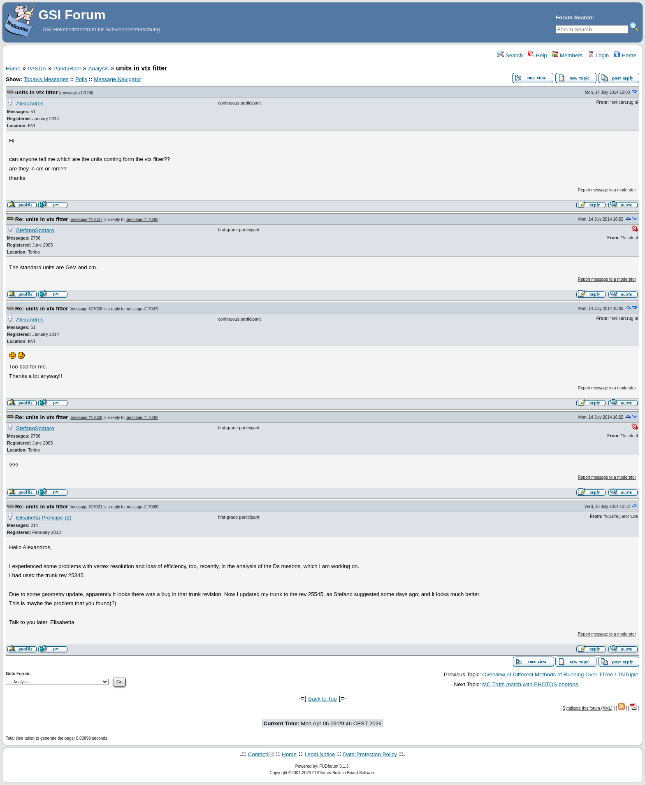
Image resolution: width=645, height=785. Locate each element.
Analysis (98, 68)
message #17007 (86, 219)
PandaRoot (67, 68)
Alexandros (30, 103)
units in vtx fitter (36, 92)
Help (537, 55)
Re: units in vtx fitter (41, 219)
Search (510, 55)
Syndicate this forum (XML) (588, 708)
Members (567, 55)
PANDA (37, 68)
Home (625, 55)
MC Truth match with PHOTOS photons (530, 684)
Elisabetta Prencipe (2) (44, 518)
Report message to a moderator (607, 190)
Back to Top (322, 699)
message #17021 (86, 507)
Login (598, 55)
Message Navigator (117, 79)
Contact (257, 754)
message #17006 (76, 93)
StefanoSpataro (35, 230)
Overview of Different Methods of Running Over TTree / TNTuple (560, 674)
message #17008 (86, 309)
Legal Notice (319, 754)
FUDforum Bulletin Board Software (343, 773)
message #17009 (86, 417)
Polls (81, 79)
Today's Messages (45, 79)
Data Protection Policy (370, 754)
